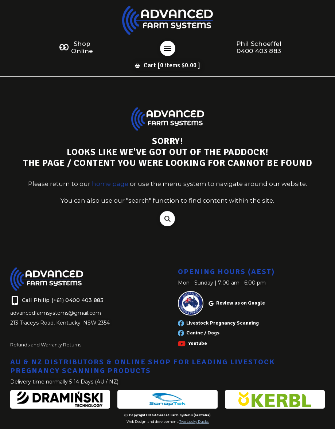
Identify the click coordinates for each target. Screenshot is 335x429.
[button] (167, 48)
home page (110, 183)
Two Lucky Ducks (194, 422)
